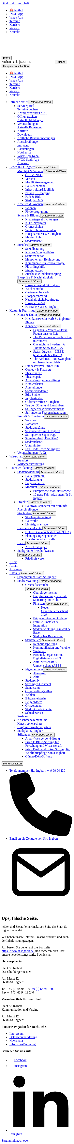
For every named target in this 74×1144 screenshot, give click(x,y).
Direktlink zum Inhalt (15, 3)
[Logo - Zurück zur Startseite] (37, 53)
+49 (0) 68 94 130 (41, 989)
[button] (40, 102)
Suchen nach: (10, 61)
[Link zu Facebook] (17, 1060)
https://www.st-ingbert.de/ (18, 951)
